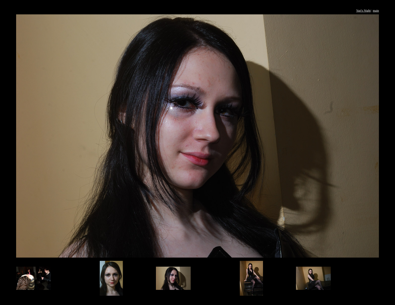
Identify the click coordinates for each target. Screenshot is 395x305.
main (376, 10)
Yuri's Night (363, 10)
